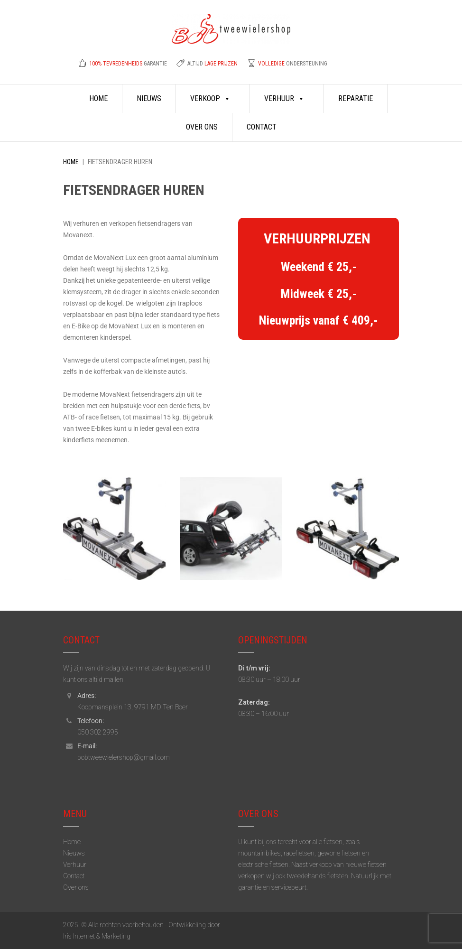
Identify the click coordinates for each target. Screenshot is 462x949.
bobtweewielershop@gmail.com (123, 757)
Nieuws (149, 98)
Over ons (202, 126)
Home (98, 98)
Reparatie (355, 98)
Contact (262, 126)
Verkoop (210, 98)
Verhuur (284, 98)
